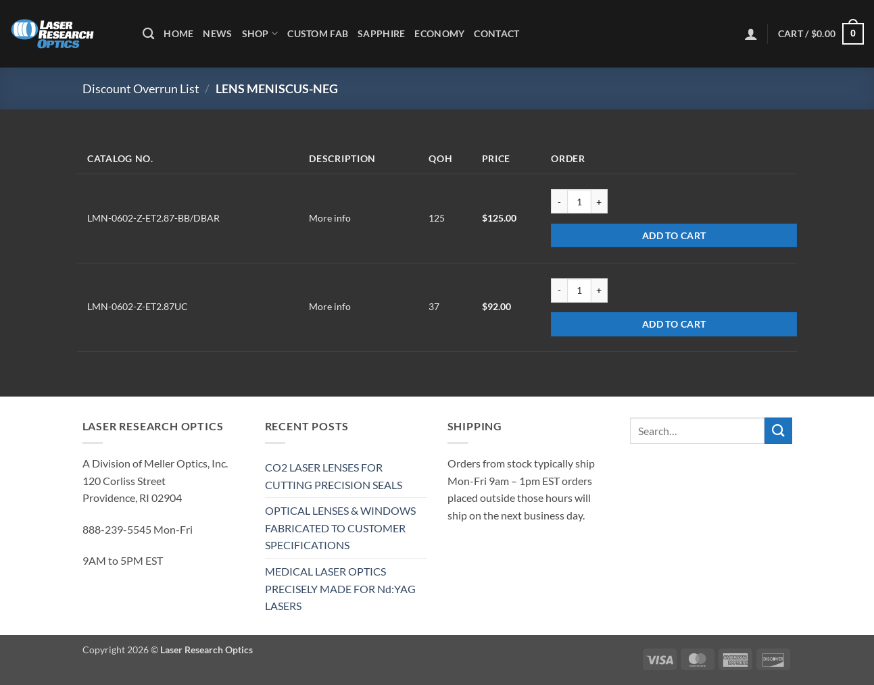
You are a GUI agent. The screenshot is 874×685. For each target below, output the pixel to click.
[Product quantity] (579, 201)
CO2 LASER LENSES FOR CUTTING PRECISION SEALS (333, 476)
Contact (496, 33)
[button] (751, 34)
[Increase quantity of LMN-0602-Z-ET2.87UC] (599, 290)
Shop (260, 33)
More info (330, 218)
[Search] (148, 34)
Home (178, 33)
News (217, 33)
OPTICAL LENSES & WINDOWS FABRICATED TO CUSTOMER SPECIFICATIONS (340, 527)
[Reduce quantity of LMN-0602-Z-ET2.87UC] (559, 290)
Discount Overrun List (140, 88)
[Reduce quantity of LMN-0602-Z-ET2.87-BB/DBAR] (559, 201)
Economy (439, 33)
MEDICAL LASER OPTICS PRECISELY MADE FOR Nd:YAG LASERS (340, 588)
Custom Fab (317, 33)
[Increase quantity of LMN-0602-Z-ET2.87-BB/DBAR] (599, 201)
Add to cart (674, 235)
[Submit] (778, 430)
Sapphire (381, 33)
